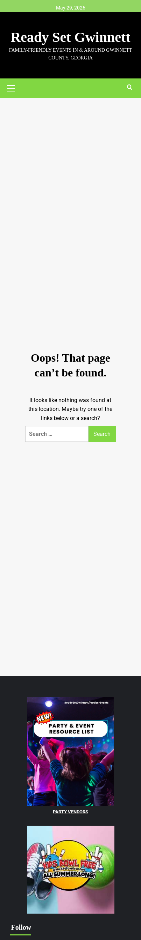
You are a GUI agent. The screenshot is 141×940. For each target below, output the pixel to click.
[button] (14, 87)
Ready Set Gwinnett (70, 37)
